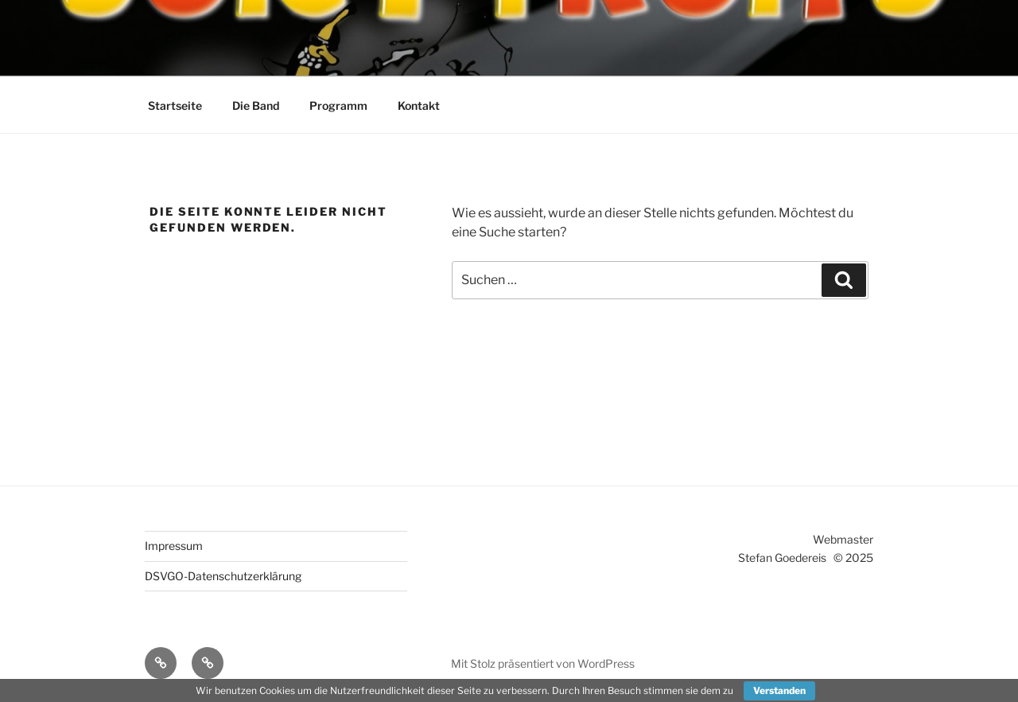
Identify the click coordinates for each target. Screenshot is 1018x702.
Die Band (255, 105)
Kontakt (419, 105)
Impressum (174, 545)
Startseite (175, 105)
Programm (338, 105)
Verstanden (779, 690)
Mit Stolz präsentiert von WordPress (543, 663)
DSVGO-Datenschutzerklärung (223, 576)
